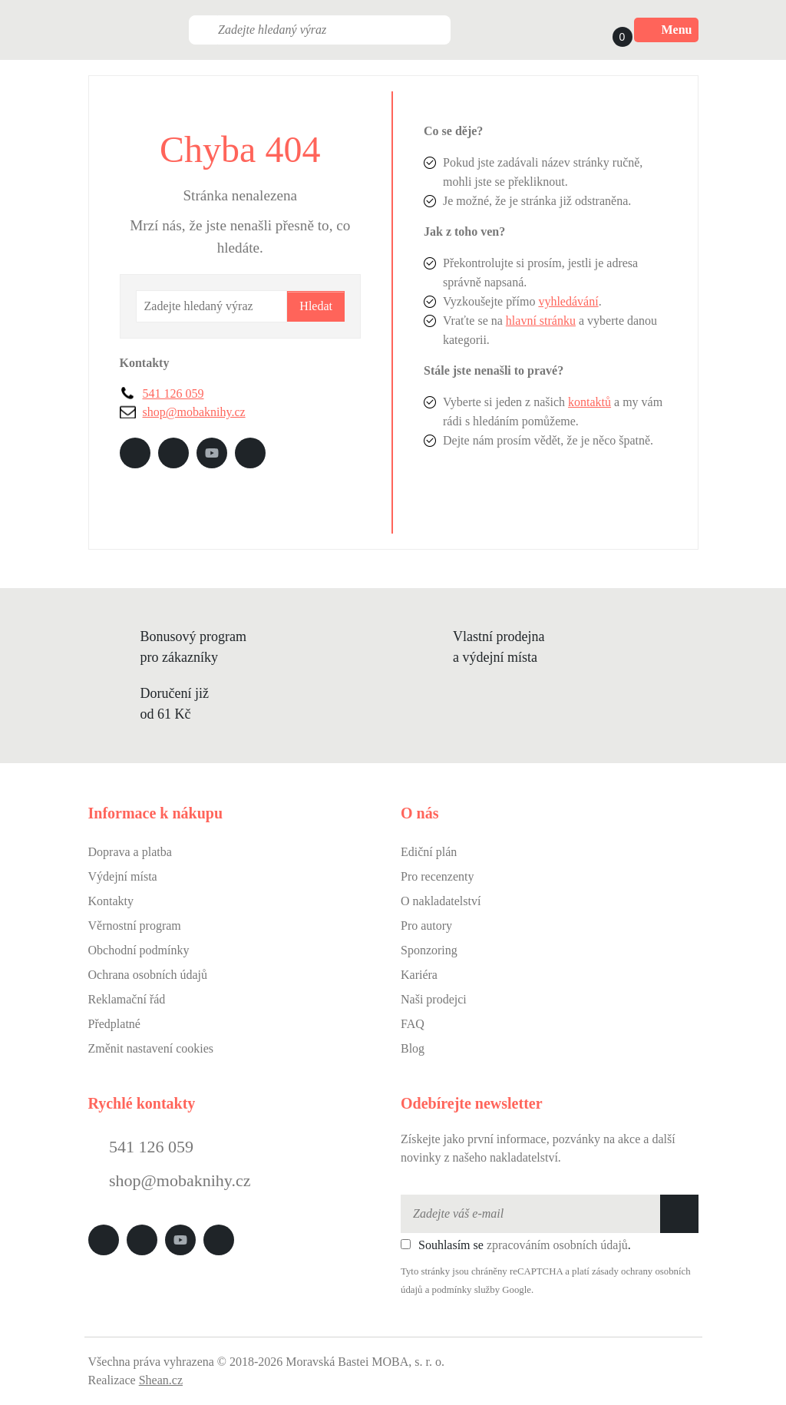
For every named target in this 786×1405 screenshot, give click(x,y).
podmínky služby (466, 1289)
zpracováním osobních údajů (557, 1244)
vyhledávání (568, 301)
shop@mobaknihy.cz (194, 411)
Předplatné (114, 1023)
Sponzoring (429, 950)
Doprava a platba (130, 851)
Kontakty (111, 900)
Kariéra (419, 974)
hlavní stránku (541, 320)
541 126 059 (173, 393)
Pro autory (426, 925)
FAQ (412, 1023)
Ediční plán (429, 851)
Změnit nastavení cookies (151, 1048)
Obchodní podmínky (139, 950)
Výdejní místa (122, 876)
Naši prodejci (434, 999)
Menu (666, 30)
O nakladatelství (441, 900)
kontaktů (589, 401)
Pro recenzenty (437, 876)
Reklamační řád (127, 999)
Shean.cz (161, 1380)
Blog (412, 1048)
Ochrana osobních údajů (148, 974)
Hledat (315, 305)
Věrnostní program (134, 925)
